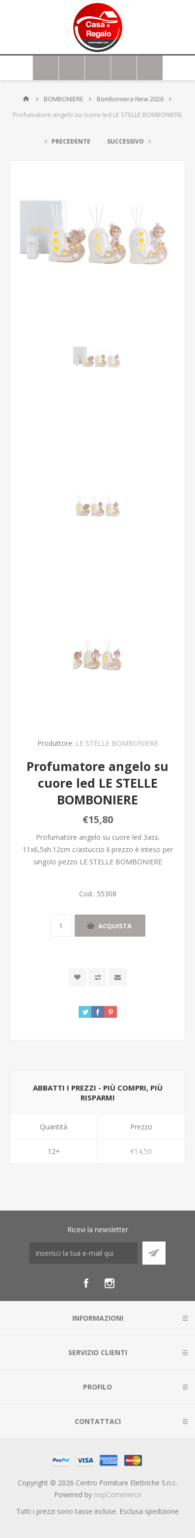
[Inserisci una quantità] (61, 926)
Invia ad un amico (118, 977)
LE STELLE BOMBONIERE (117, 743)
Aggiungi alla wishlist (77, 977)
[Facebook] (86, 1283)
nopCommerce (117, 1494)
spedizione (162, 1511)
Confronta (97, 977)
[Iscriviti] (83, 1253)
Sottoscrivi (154, 1253)
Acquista (115, 925)
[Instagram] (109, 1283)
